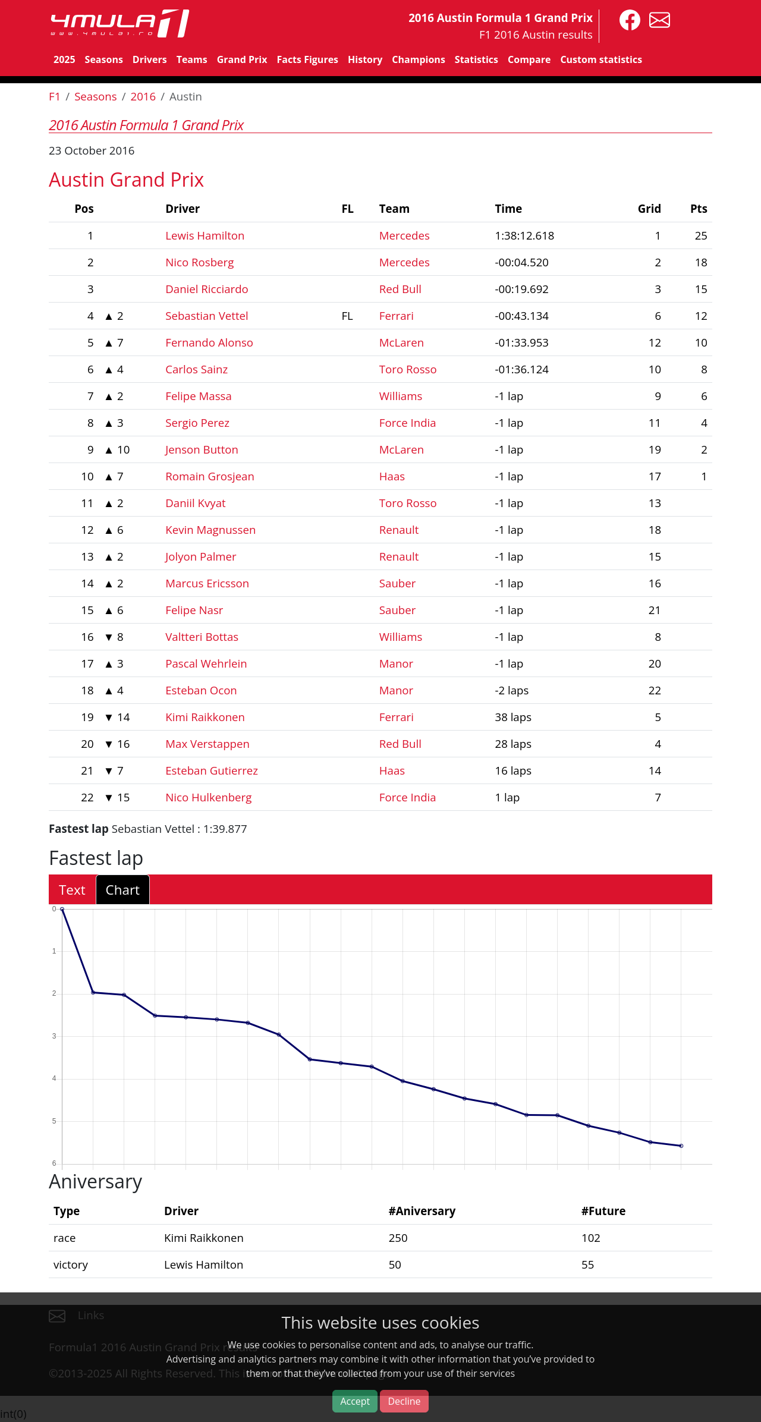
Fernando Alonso (209, 342)
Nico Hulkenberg (208, 796)
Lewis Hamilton (204, 235)
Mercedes (404, 235)
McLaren (401, 342)
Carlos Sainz (196, 368)
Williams (401, 395)
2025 (65, 59)
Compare (529, 59)
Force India (407, 422)
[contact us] (656, 18)
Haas (392, 475)
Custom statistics (601, 59)
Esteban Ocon (201, 689)
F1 (55, 96)
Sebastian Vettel (206, 315)
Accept (355, 1401)
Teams (192, 59)
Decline (404, 1401)
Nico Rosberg (199, 261)
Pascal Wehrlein (206, 663)
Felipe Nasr (194, 609)
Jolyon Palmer (200, 556)
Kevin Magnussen (210, 529)
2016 (143, 96)
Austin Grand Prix (126, 179)
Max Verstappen (207, 743)
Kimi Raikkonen (205, 716)
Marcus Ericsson (207, 582)
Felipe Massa (198, 395)
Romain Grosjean (209, 475)
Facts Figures (307, 59)
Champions (418, 59)
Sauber (397, 582)
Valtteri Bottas (201, 636)
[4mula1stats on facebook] (627, 18)
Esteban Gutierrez (211, 770)
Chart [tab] (123, 889)
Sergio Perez (197, 422)
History (365, 59)
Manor (396, 663)
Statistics (476, 59)
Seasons (104, 59)
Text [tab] (72, 889)
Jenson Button (201, 449)
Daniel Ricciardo (207, 288)
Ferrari (396, 315)
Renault (399, 529)
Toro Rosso (408, 368)
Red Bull (400, 288)
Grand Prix (242, 59)
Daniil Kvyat (195, 502)
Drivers (150, 59)
